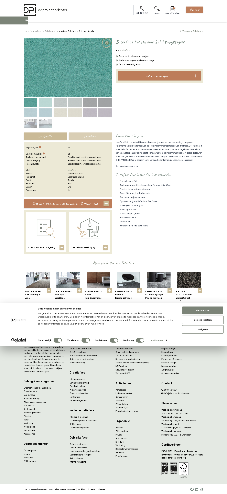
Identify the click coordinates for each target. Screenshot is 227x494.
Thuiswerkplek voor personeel (83, 420)
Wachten (120, 400)
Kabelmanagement (78, 400)
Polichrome (50, 31)
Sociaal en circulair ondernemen (130, 341)
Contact (194, 10)
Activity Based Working (171, 337)
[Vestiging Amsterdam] (182, 409)
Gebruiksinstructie (78, 443)
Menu (28, 22)
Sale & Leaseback (78, 351)
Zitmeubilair (29, 405)
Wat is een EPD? (123, 373)
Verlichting (28, 422)
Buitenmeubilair (168, 365)
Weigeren (203, 477)
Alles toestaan (202, 458)
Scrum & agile (122, 407)
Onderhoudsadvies (78, 447)
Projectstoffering (32, 398)
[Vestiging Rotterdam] (182, 416)
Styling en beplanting (79, 382)
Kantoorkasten (30, 408)
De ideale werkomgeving (127, 448)
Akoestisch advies (78, 389)
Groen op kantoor (169, 355)
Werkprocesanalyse (79, 341)
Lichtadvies (75, 396)
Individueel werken (124, 393)
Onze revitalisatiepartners (127, 351)
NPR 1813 (120, 441)
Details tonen (156, 488)
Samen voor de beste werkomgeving (132, 362)
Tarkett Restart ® (124, 355)
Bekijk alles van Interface (114, 311)
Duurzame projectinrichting (128, 358)
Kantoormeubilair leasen (81, 348)
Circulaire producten (125, 369)
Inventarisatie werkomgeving (83, 337)
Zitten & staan (122, 430)
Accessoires (29, 433)
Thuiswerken (167, 344)
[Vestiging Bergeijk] (182, 423)
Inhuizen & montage (79, 416)
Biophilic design (168, 348)
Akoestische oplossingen (35, 401)
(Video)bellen (122, 403)
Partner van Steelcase (171, 358)
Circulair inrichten (77, 386)
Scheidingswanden (32, 412)
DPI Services (75, 423)
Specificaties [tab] (45, 136)
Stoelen (27, 415)
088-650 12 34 (169, 389)
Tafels (27, 419)
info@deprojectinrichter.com (175, 393)
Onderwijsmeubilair (170, 373)
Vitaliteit (119, 427)
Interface (37, 31)
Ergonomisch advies (79, 393)
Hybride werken (168, 341)
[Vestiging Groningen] (182, 430)
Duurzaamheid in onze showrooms (132, 344)
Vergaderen (121, 389)
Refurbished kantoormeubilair (83, 355)
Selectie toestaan (203, 468)
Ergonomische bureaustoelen (37, 387)
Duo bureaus (29, 394)
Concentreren (122, 396)
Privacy (119, 434)
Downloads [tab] (90, 136)
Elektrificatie (29, 430)
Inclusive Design (168, 362)
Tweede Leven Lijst (124, 348)
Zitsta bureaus (30, 391)
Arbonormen (121, 438)
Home (26, 31)
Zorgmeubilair (167, 369)
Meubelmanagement (79, 427)
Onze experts (30, 450)
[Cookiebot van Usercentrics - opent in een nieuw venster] (18, 488)
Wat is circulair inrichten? (127, 337)
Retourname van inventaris (82, 358)
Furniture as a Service (79, 344)
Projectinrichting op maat (127, 410)
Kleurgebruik (167, 351)
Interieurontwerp (77, 378)
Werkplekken (29, 426)
